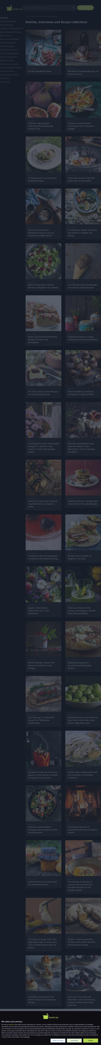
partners (11, 1024)
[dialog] (50, 1028)
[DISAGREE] (97, 1014)
